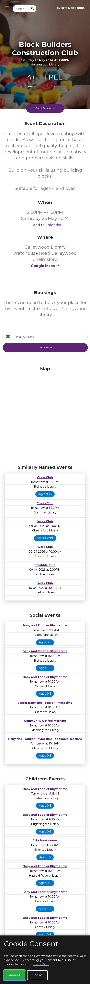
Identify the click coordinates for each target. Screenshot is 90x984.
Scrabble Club (45, 565)
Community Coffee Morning (45, 721)
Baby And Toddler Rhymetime (45, 651)
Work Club (45, 521)
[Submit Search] (33, 8)
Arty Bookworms (45, 840)
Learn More (41, 964)
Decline (37, 975)
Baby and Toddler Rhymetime (45, 625)
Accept (14, 975)
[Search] (21, 8)
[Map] (45, 414)
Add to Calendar (45, 225)
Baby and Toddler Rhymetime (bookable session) (45, 739)
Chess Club (45, 503)
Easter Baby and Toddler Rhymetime (45, 703)
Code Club (45, 477)
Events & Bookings (70, 8)
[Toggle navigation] (6, 8)
